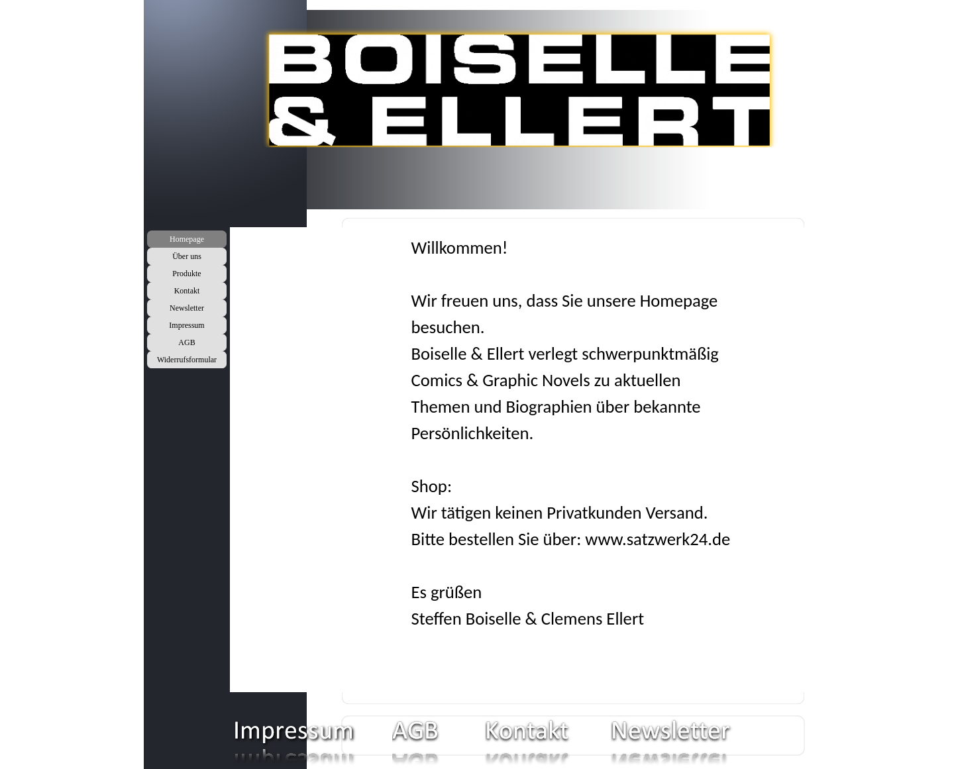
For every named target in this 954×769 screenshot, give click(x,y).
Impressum (186, 325)
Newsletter (187, 308)
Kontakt (187, 290)
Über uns (186, 256)
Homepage (187, 239)
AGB (186, 342)
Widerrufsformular (187, 359)
